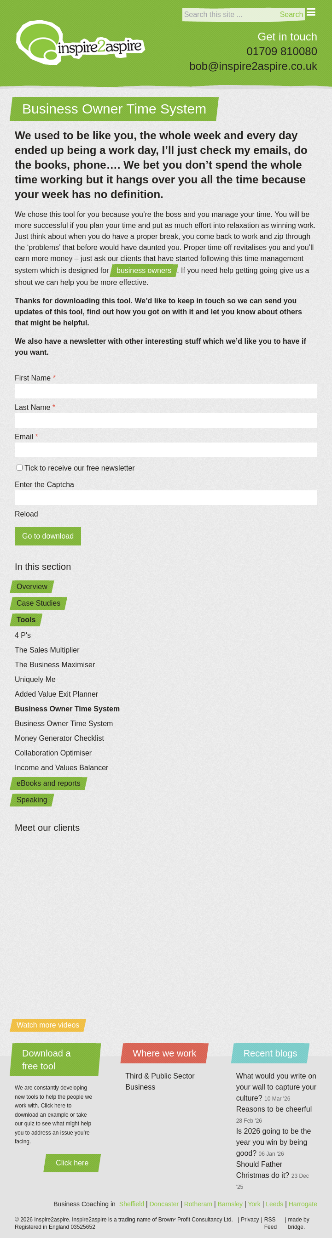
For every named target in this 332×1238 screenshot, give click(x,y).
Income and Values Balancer (61, 768)
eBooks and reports (49, 783)
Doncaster (164, 1204)
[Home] (81, 42)
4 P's (23, 635)
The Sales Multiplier (47, 650)
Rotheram (198, 1204)
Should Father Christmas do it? (272, 1175)
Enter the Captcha (44, 484)
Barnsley (230, 1204)
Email (26, 437)
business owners (143, 270)
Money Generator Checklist (59, 738)
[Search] (230, 14)
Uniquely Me (35, 679)
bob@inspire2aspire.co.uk (253, 66)
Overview (32, 587)
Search (291, 14)
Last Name (35, 407)
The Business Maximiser (55, 665)
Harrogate (303, 1204)
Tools (26, 620)
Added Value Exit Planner (56, 694)
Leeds (274, 1204)
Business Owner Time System (67, 709)
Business (140, 1087)
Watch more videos (48, 1025)
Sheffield (131, 1204)
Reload (26, 514)
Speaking (32, 800)
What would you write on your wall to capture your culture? (276, 1087)
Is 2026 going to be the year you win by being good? (273, 1142)
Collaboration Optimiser (53, 753)
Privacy (250, 1219)
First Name (35, 378)
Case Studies (38, 603)
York (254, 1204)
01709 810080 (282, 51)
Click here (72, 1163)
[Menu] (311, 18)
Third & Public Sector (159, 1076)
